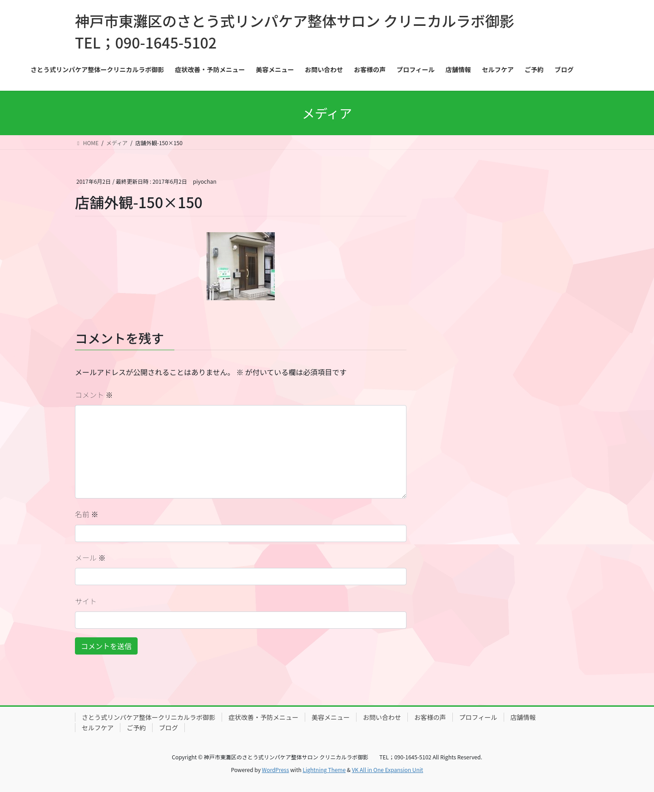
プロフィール (478, 717)
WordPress (275, 769)
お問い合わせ (382, 717)
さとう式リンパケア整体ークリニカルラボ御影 (148, 717)
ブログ (168, 727)
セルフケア (98, 727)
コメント (94, 394)
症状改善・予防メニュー (263, 717)
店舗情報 (523, 717)
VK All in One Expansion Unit (387, 769)
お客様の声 (430, 717)
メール (90, 557)
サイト (86, 601)
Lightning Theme (324, 769)
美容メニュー (331, 717)
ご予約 (136, 727)
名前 (87, 513)
